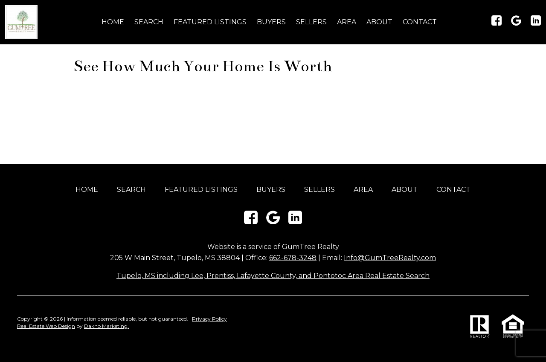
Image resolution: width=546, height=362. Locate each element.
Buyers (271, 22)
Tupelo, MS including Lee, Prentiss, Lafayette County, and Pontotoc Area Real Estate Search (273, 276)
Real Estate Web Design (46, 326)
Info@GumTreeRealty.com (390, 258)
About (379, 22)
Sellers (311, 22)
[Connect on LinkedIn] (536, 23)
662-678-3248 (293, 258)
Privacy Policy (209, 319)
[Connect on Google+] (516, 23)
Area (346, 22)
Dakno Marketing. (106, 326)
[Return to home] (21, 22)
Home (113, 22)
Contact (420, 22)
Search (148, 22)
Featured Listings (210, 22)
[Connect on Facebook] (496, 23)
